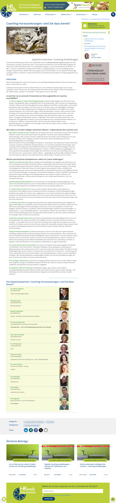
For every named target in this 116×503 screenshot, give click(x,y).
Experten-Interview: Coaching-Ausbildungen (94, 40)
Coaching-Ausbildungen (31, 425)
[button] (26, 430)
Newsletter (92, 24)
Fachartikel (50, 422)
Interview (87, 43)
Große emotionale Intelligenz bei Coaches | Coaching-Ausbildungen (93, 465)
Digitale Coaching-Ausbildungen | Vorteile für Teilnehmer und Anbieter (57, 466)
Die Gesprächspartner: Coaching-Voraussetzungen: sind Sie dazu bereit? (95, 48)
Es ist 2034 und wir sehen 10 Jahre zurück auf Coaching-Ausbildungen (22, 465)
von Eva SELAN (96, 57)
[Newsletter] (85, 25)
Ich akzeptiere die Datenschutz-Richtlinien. (57, 495)
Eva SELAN (22, 474)
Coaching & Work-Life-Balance (100, 19)
